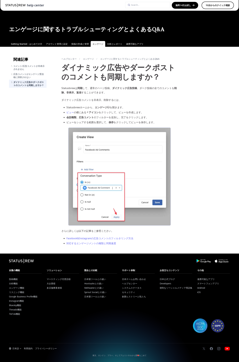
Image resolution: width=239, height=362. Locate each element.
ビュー (70, 112)
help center (35, 5)
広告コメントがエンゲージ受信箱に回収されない (28, 76)
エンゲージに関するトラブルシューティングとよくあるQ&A (129, 58)
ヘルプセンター (69, 58)
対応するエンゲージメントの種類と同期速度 (91, 243)
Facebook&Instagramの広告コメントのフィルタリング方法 (99, 238)
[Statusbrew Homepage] (15, 5)
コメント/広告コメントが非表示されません (29, 67)
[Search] (147, 5)
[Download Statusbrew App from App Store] (221, 261)
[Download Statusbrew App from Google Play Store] (203, 261)
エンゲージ (88, 58)
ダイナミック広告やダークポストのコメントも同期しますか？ (28, 84)
